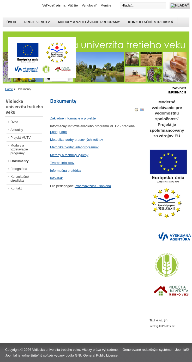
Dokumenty (19, 161)
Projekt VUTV (37, 22)
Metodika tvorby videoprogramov (74, 147)
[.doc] (63, 132)
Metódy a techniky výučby (69, 155)
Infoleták (56, 178)
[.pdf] (53, 132)
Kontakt (16, 188)
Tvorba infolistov (62, 163)
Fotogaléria (18, 169)
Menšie (105, 5)
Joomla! (11, 355)
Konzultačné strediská (150, 22)
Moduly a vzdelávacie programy (89, 22)
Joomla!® (182, 350)
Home (9, 89)
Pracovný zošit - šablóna (93, 186)
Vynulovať (89, 5)
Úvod (11, 22)
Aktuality (16, 130)
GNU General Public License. (96, 355)
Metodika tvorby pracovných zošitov (76, 140)
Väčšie (73, 5)
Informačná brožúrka (65, 171)
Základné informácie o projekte (73, 118)
